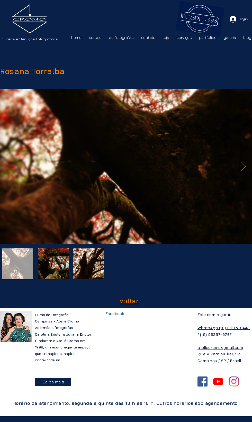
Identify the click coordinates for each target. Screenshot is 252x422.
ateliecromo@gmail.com (220, 347)
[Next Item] (243, 166)
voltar (129, 300)
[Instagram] (234, 381)
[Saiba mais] (53, 382)
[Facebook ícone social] (202, 381)
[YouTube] (218, 381)
